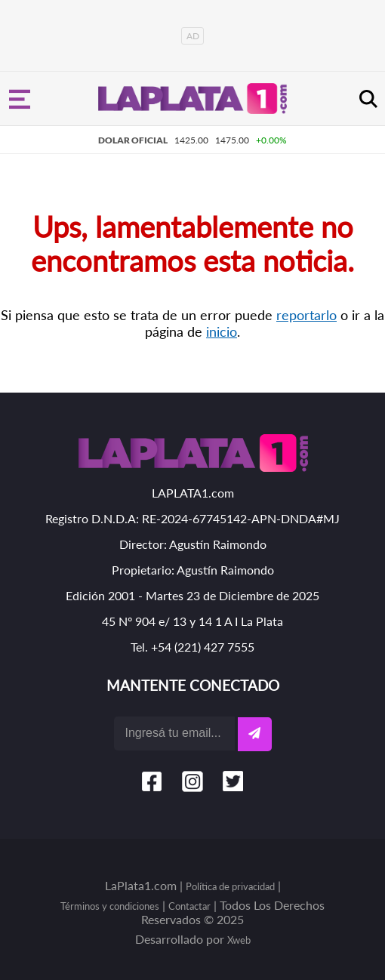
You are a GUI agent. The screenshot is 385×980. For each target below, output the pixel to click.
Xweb (239, 940)
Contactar (189, 906)
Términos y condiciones (109, 906)
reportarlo (306, 315)
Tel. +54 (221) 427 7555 (192, 646)
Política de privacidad (230, 886)
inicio (221, 331)
